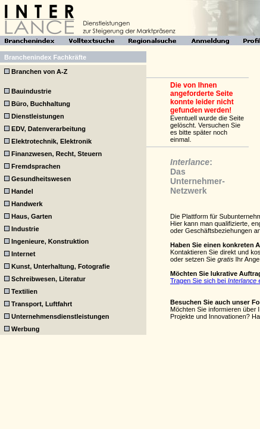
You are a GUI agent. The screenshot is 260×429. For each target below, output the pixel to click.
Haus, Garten (31, 216)
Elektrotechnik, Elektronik (51, 141)
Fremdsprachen (36, 166)
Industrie (25, 228)
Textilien (24, 291)
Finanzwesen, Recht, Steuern (56, 153)
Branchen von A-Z (39, 71)
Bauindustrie (31, 91)
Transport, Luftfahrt (41, 303)
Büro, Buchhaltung (40, 103)
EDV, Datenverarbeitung (48, 128)
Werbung (25, 328)
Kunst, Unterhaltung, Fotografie (60, 266)
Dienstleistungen (37, 116)
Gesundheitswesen (41, 178)
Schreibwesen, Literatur (48, 278)
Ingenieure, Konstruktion (50, 241)
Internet (23, 253)
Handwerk (27, 203)
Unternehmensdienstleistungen (60, 316)
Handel (22, 191)
